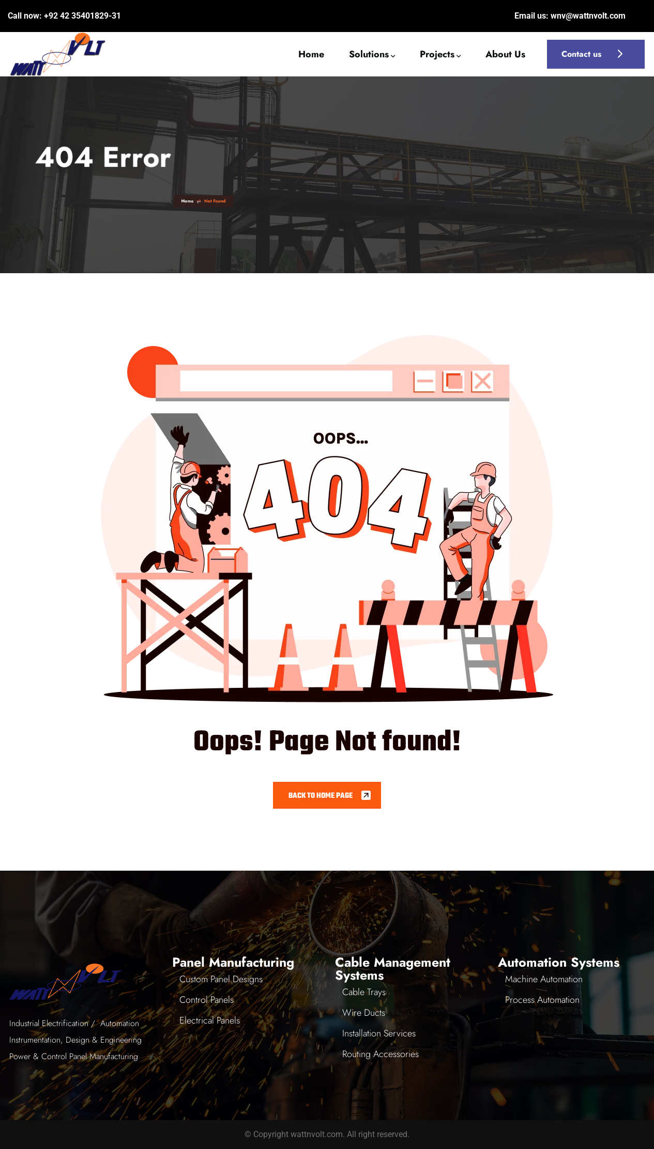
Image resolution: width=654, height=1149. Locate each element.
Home (351, 201)
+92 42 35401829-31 (82, 16)
